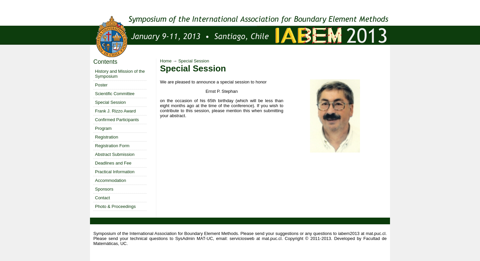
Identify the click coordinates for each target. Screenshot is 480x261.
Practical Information (115, 171)
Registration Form (112, 145)
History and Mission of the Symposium (120, 74)
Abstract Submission (115, 154)
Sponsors (104, 189)
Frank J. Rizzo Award (115, 110)
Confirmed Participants (117, 119)
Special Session (110, 102)
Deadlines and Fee (113, 163)
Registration (106, 137)
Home (166, 60)
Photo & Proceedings (115, 206)
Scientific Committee (114, 93)
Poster (101, 84)
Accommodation (110, 180)
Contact (102, 197)
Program (103, 128)
